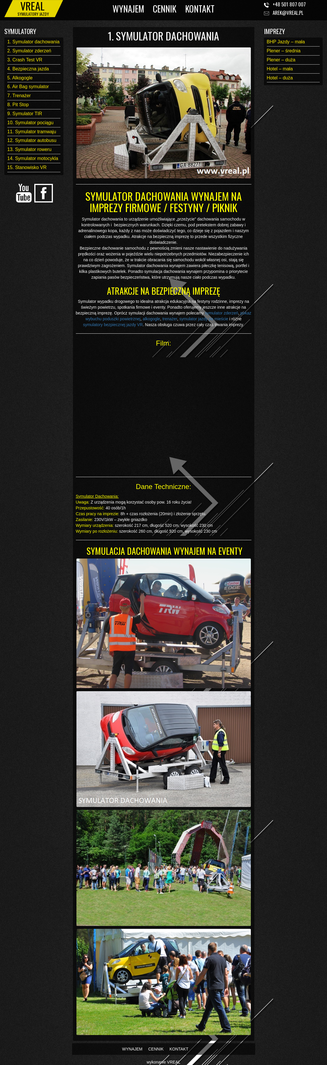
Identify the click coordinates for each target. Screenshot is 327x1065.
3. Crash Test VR (24, 59)
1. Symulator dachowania (33, 41)
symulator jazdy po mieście (203, 319)
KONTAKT (200, 8)
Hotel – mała (280, 68)
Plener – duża (281, 59)
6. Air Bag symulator (28, 86)
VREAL (174, 1062)
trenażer (169, 319)
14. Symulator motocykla (32, 158)
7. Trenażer (19, 95)
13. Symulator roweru (29, 149)
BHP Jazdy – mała (286, 41)
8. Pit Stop (18, 104)
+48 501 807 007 (289, 4)
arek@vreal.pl (288, 12)
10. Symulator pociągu (30, 122)
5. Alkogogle (20, 77)
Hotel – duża (280, 77)
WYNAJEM (128, 8)
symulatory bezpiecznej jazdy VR (113, 324)
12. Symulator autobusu (31, 140)
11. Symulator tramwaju (31, 131)
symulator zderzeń (221, 313)
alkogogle (151, 319)
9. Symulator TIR (24, 113)
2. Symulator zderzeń (29, 50)
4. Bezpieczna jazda (28, 68)
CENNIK (164, 8)
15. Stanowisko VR (27, 167)
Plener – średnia (284, 50)
